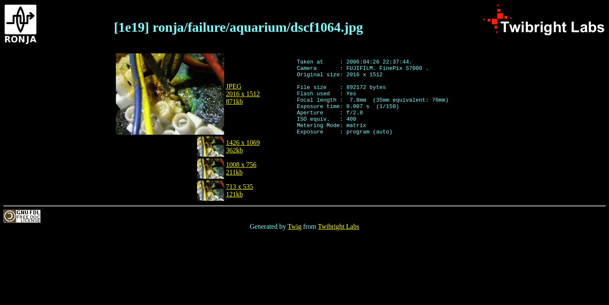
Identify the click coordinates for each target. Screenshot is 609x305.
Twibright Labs (338, 226)
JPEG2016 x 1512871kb (243, 94)
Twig (295, 226)
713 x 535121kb (239, 190)
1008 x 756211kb (241, 168)
